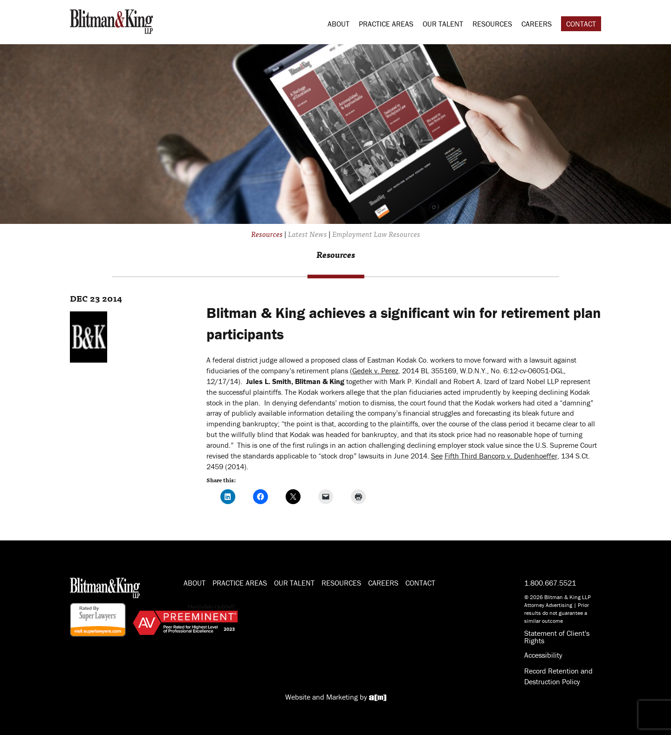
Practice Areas (386, 23)
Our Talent (443, 23)
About (338, 23)
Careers (536, 23)
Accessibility (543, 655)
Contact (581, 23)
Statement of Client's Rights (556, 636)
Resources (492, 23)
